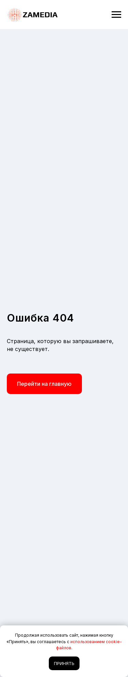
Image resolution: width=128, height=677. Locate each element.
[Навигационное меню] (116, 14)
